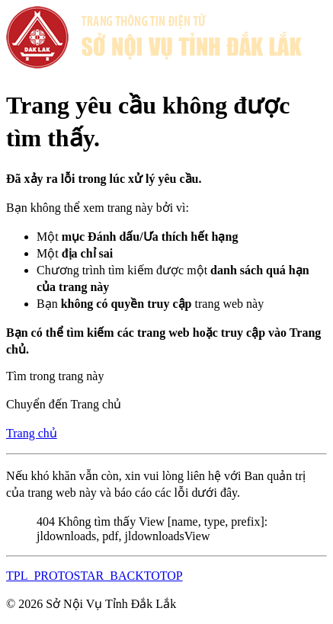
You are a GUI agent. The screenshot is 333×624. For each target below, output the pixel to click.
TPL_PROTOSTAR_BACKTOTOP (94, 575)
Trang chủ (31, 433)
